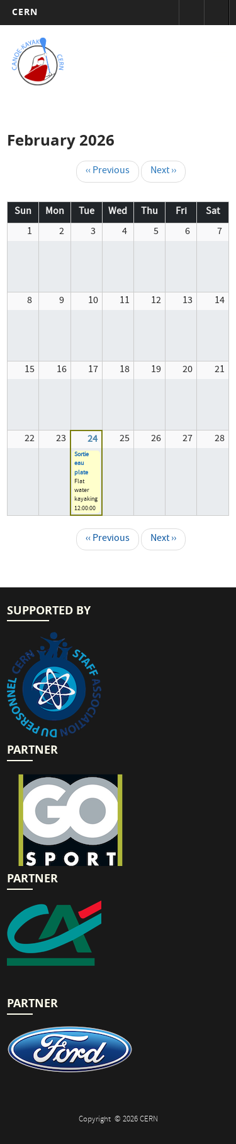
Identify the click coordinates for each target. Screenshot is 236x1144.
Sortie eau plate (81, 464)
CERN (25, 12)
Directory (216, 12)
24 (92, 439)
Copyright (96, 1120)
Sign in (191, 12)
